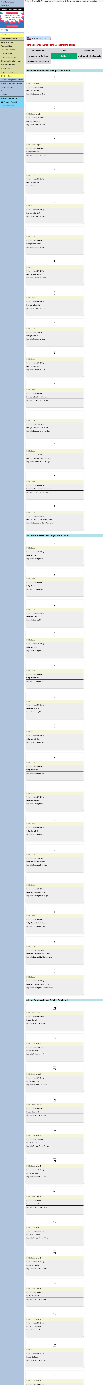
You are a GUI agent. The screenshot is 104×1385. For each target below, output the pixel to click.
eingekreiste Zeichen (38, 56)
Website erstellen (7, 87)
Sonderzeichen (38, 50)
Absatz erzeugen (7, 42)
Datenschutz (5, 91)
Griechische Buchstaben (38, 61)
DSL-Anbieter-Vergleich (9, 102)
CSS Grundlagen (6, 76)
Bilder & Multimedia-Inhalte (11, 61)
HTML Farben (5, 68)
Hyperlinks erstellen (8, 50)
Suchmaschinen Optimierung (11, 83)
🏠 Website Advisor (8, 2)
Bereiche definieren (8, 65)
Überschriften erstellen (9, 39)
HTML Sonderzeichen (8, 72)
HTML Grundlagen (7, 35)
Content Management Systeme (12, 80)
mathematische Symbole (89, 56)
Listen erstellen (6, 53)
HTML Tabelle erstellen (9, 57)
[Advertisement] (64, 17)
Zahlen (64, 56)
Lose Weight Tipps (7, 106)
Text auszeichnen (7, 46)
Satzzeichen (89, 50)
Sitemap (4, 95)
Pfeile (64, 50)
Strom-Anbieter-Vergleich (10, 98)
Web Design (5, 6)
